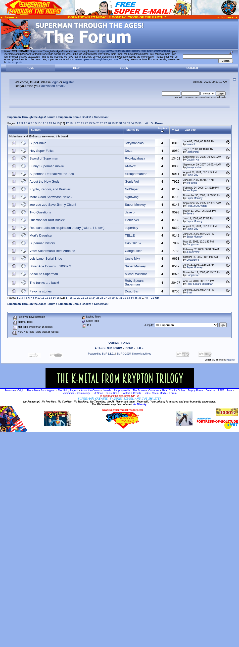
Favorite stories (41, 291)
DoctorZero (193, 259)
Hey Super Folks (41, 151)
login (55, 82)
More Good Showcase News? (51, 197)
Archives (100, 348)
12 (46, 123)
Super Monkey (194, 198)
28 (109, 123)
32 (124, 123)
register (68, 82)
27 (105, 123)
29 (113, 123)
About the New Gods (44, 181)
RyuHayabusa (135, 158)
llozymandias (134, 143)
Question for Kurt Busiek (47, 220)
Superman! (101, 117)
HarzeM (231, 360)
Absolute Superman (44, 274)
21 (82, 123)
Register (191, 68)
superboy (131, 228)
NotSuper (132, 189)
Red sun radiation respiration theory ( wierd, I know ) (67, 228)
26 (101, 123)
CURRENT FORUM (119, 342)
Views (176, 129)
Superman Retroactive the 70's (52, 174)
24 (94, 123)
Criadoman (193, 152)
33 (128, 123)
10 (38, 123)
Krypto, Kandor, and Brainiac (50, 189)
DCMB (129, 348)
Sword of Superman (44, 158)
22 (86, 123)
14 (54, 123)
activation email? (53, 86)
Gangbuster (193, 244)
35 (136, 123)
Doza (128, 151)
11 (42, 123)
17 (67, 123)
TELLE (130, 235)
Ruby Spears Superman (134, 282)
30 (116, 123)
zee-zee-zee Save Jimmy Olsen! (53, 204)
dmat (189, 292)
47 (146, 123)
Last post (190, 129)
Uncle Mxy (192, 175)
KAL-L (140, 348)
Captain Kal (193, 159)
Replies (162, 130)
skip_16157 (133, 243)
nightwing (192, 182)
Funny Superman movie (47, 166)
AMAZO (130, 166)
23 (90, 123)
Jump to (148, 325)
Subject (36, 129)
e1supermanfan (136, 174)
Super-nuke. (38, 143)
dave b (130, 212)
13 (50, 123)
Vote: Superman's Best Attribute (52, 251)
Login (124, 68)
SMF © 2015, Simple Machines (134, 353)
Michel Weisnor (136, 274)
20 (78, 123)
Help (76, 68)
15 (57, 123)
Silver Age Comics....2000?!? (50, 266)
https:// (135, 51)
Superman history (42, 243)
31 (120, 123)
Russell (191, 144)
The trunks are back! (44, 282)
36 (139, 123)
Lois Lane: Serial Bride (46, 258)
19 (74, 123)
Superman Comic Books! (74, 117)
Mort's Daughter (41, 235)
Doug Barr (132, 291)
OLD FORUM (114, 348)
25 (97, 123)
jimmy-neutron (194, 167)
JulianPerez (193, 252)
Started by (132, 129)
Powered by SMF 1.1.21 (101, 353)
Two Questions (40, 212)
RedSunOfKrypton (197, 205)
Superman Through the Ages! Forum (31, 117)
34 (132, 123)
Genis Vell (132, 181)
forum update (15, 62)
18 (71, 123)
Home (30, 68)
